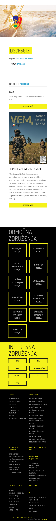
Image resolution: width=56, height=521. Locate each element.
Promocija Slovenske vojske (25, 169)
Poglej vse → (25, 84)
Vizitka (11, 416)
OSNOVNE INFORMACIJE (37, 497)
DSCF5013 (19, 50)
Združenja (33, 394)
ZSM (38, 361)
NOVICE (32, 508)
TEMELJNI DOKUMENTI (37, 505)
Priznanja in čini (15, 472)
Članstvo (12, 413)
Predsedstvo (14, 410)
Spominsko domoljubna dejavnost (34, 465)
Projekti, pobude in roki (37, 448)
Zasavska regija (35, 436)
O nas (11, 394)
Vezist (17, 375)
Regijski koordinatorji (37, 442)
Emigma (44, 519)
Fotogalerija (14, 496)
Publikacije (13, 504)
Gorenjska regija (35, 402)
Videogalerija (14, 499)
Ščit (38, 375)
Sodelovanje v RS (15, 464)
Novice (11, 490)
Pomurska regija (35, 418)
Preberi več (28, 106)
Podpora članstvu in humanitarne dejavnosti (37, 478)
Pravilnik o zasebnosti (17, 418)
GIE (30, 493)
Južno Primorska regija (38, 404)
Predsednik (13, 407)
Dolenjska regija (35, 399)
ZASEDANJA (33, 511)
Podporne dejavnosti (34, 457)
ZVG (17, 361)
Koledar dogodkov (16, 493)
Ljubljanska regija (36, 415)
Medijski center (15, 486)
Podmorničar (39, 368)
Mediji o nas (13, 510)
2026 (11, 91)
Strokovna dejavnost (13, 448)
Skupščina (12, 404)
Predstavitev (14, 399)
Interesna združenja (37, 439)
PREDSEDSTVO (34, 503)
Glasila (11, 507)
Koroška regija (35, 407)
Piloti (17, 368)
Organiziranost (15, 402)
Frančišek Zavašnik (21, 59)
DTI (17, 383)
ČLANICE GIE (33, 500)
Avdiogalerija (14, 501)
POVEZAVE (33, 486)
